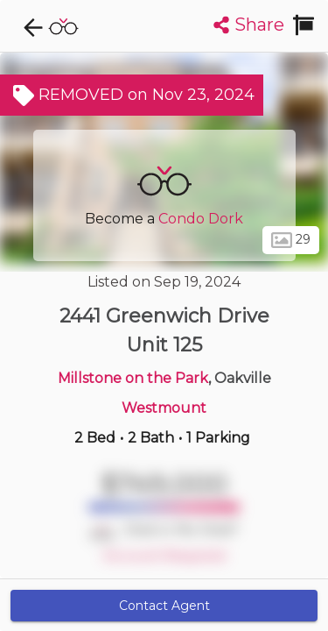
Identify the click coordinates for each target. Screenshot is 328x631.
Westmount (164, 408)
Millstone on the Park (133, 378)
